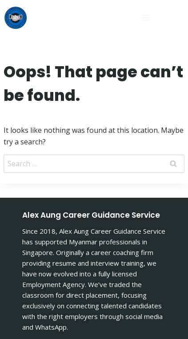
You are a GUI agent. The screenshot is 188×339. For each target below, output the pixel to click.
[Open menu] (102, 17)
